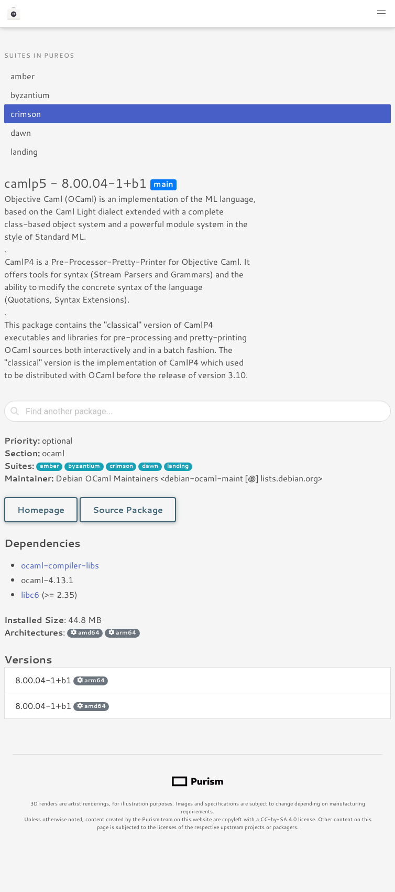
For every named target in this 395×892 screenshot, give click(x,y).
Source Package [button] (128, 509)
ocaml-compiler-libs (60, 565)
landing (24, 151)
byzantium (30, 95)
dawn (20, 132)
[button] (381, 13)
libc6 (30, 594)
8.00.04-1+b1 (61, 680)
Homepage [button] (40, 509)
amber (22, 76)
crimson (25, 114)
